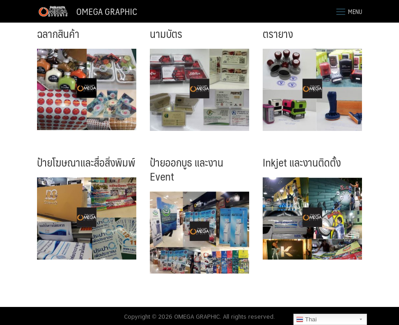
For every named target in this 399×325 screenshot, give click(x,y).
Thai (306, 319)
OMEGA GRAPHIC (106, 11)
